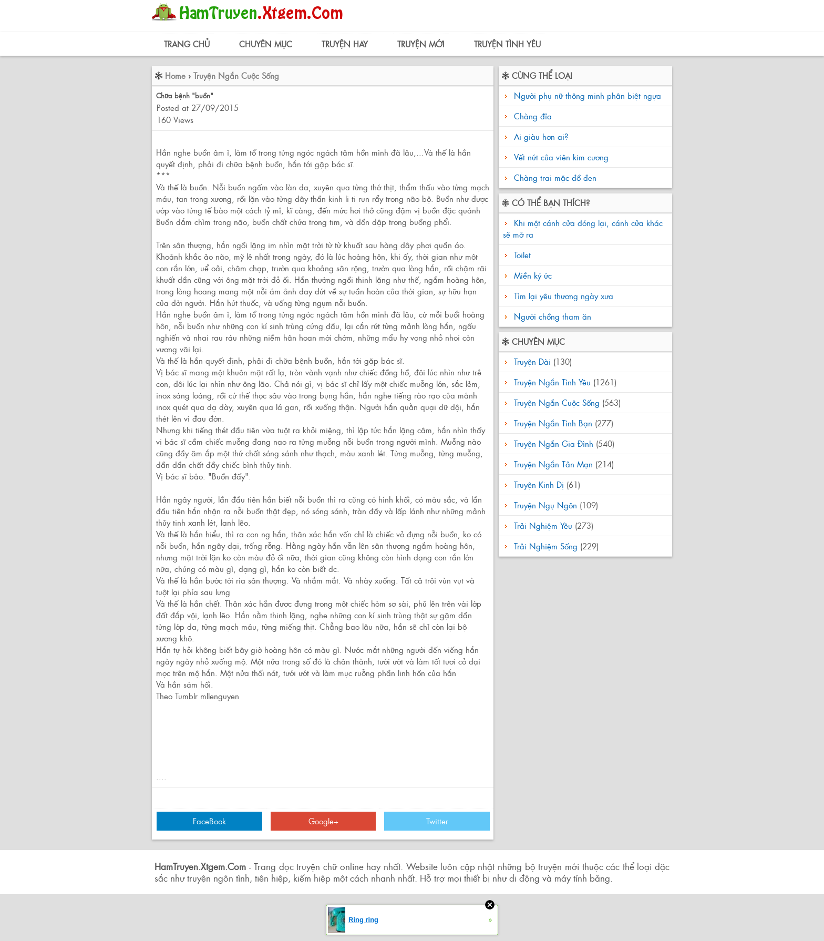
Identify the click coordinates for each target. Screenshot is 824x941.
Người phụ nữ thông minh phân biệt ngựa (587, 95)
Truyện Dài (532, 361)
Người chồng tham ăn (551, 316)
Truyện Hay (345, 44)
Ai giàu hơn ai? (541, 136)
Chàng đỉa (533, 116)
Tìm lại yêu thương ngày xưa (562, 296)
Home (175, 75)
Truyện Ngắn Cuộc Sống (236, 75)
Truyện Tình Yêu (507, 44)
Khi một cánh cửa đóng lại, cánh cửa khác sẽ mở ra (583, 228)
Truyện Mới (421, 44)
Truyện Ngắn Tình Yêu (552, 382)
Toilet (521, 255)
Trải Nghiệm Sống (546, 546)
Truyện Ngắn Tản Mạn (553, 464)
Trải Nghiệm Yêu (543, 525)
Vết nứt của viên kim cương (561, 157)
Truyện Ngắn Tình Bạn (553, 423)
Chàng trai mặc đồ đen (555, 177)
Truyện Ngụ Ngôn (545, 505)
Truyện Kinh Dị (539, 484)
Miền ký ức (531, 275)
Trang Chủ (187, 44)
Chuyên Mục (265, 44)
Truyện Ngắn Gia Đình (553, 443)
